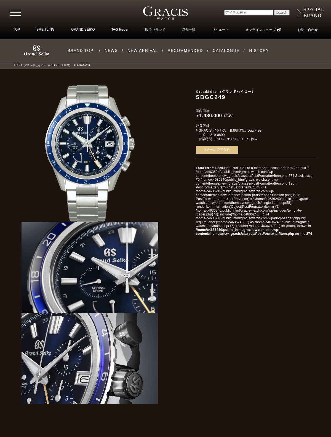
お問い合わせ (308, 30)
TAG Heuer (120, 29)
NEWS (111, 50)
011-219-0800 (214, 135)
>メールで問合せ (217, 149)
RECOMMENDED (185, 50)
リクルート (220, 30)
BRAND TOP (81, 50)
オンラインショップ (260, 30)
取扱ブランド (155, 30)
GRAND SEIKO (83, 29)
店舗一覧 (189, 30)
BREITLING (45, 29)
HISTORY (259, 50)
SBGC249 (83, 64)
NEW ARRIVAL (142, 50)
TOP (16, 29)
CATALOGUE (226, 50)
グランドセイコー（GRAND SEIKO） (48, 65)
